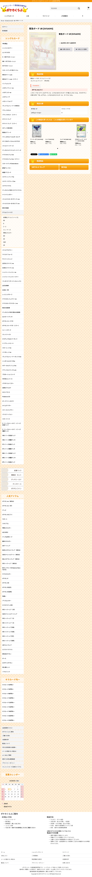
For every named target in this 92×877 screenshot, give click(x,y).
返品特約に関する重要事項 (67, 43)
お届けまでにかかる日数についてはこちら (59, 831)
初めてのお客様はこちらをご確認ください (24, 827)
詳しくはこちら (16, 823)
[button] (83, 16)
